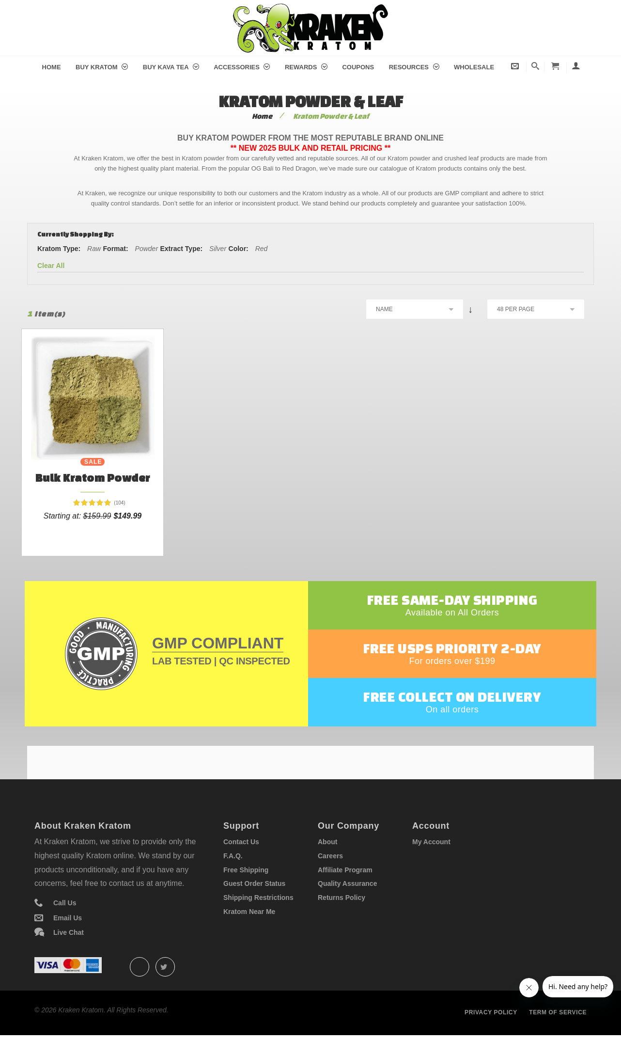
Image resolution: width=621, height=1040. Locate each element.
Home (51, 67)
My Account (431, 841)
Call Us (64, 903)
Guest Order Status (254, 883)
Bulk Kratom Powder (92, 478)
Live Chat (68, 932)
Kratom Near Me (249, 911)
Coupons (358, 67)
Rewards (306, 67)
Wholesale (474, 67)
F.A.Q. (233, 855)
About (327, 841)
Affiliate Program (345, 870)
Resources (414, 67)
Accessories (242, 67)
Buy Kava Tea (171, 67)
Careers (330, 855)
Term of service (558, 1012)
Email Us (67, 918)
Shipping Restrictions (258, 897)
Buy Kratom (102, 67)
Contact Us (241, 841)
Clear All (50, 265)
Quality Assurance (347, 883)
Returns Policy (341, 897)
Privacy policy (491, 1012)
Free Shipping (245, 870)
